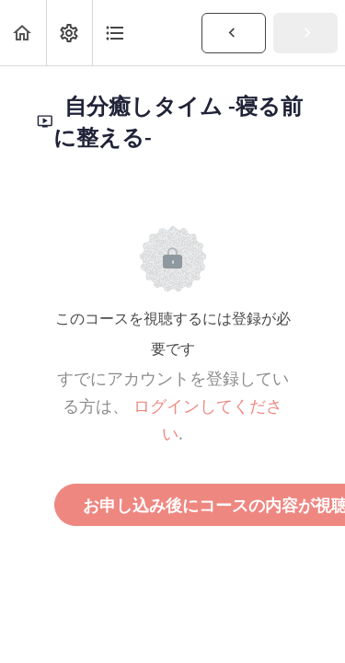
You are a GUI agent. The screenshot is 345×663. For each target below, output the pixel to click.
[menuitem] (69, 32)
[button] (23, 32)
